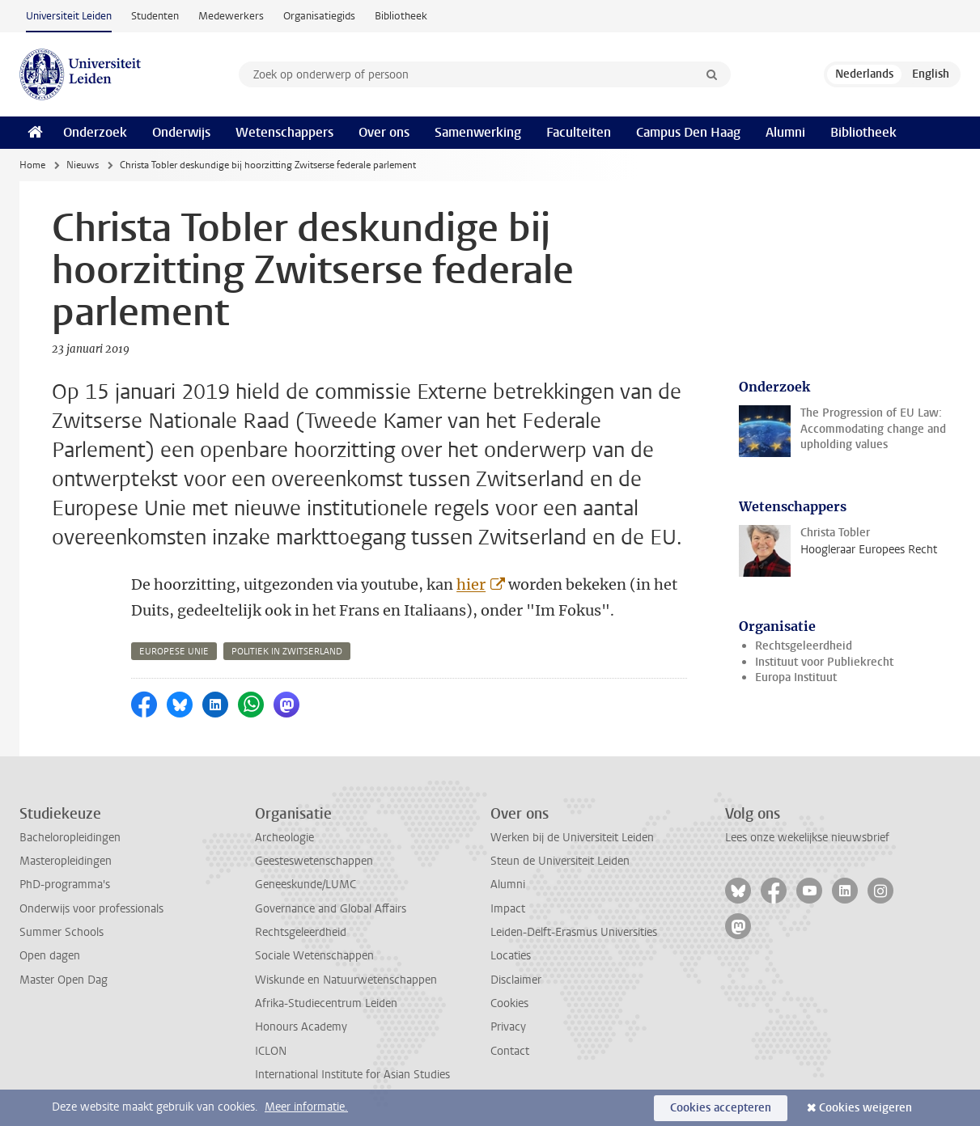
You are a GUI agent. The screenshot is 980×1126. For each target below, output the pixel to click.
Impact (507, 908)
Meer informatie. (306, 1107)
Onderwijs (181, 132)
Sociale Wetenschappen (314, 955)
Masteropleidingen (65, 861)
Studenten (155, 16)
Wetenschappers (284, 132)
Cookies (509, 1003)
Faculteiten (578, 132)
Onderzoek (95, 132)
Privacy (508, 1027)
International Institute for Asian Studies (352, 1074)
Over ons (383, 132)
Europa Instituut (796, 677)
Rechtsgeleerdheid (803, 646)
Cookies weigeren (865, 1107)
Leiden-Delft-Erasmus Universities (573, 932)
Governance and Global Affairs (330, 908)
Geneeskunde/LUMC (305, 884)
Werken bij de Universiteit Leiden (572, 837)
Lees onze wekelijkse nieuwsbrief (807, 837)
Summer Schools (61, 932)
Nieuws (82, 165)
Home (32, 165)
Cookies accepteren (720, 1107)
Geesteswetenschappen (314, 861)
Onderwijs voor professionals (91, 908)
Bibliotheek (401, 16)
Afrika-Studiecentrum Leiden (326, 1003)
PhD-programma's (64, 884)
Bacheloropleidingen (70, 837)
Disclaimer (515, 980)
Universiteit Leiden (69, 16)
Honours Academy (301, 1027)
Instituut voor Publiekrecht (824, 662)
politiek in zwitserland (286, 652)
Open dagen (49, 955)
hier (471, 584)
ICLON (270, 1051)
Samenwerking (478, 132)
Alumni (785, 132)
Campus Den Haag (688, 132)
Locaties (510, 955)
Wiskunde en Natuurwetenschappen (346, 980)
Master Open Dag (63, 980)
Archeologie (284, 837)
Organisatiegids (319, 16)
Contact (509, 1051)
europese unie (174, 652)
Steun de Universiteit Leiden (560, 861)
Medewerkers (231, 16)
